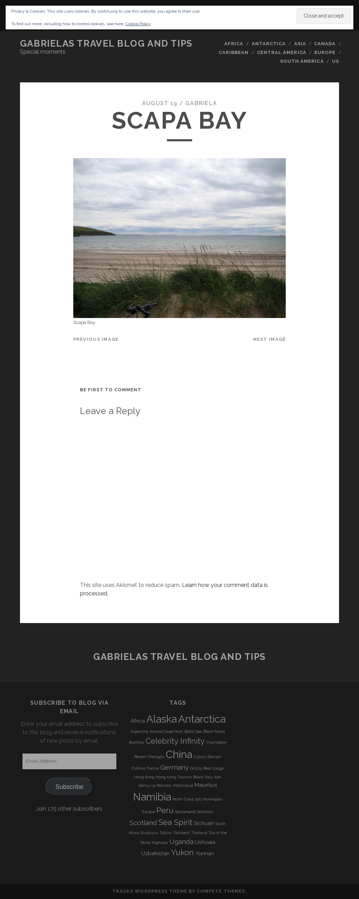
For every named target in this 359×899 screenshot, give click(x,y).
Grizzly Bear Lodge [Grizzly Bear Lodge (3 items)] (207, 768)
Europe (325, 52)
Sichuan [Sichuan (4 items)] (204, 823)
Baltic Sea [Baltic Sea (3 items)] (193, 731)
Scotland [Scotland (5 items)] (143, 822)
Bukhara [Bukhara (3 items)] (136, 742)
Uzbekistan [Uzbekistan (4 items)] (155, 853)
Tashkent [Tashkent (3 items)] (181, 833)
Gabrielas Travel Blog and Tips (106, 43)
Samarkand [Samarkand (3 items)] (185, 812)
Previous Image (96, 339)
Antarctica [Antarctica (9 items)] (201, 719)
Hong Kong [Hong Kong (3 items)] (144, 777)
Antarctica (269, 43)
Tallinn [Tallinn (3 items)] (166, 833)
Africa (233, 43)
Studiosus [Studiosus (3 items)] (149, 833)
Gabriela (201, 103)
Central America (281, 52)
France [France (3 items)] (153, 768)
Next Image (269, 339)
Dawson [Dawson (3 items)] (215, 757)
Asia (300, 43)
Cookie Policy (138, 23)
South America (302, 61)
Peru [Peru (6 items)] (165, 810)
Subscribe (69, 786)
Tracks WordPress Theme (149, 891)
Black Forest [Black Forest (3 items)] (214, 731)
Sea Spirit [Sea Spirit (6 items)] (175, 822)
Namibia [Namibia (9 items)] (152, 797)
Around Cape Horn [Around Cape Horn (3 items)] (166, 731)
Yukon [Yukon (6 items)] (182, 852)
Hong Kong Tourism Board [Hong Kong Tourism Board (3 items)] (180, 777)
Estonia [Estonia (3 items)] (138, 768)
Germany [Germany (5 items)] (174, 767)
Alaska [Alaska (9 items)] (161, 719)
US (335, 61)
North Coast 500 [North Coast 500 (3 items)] (186, 799)
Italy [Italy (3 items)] (209, 777)
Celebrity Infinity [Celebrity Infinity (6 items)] (175, 740)
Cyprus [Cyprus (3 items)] (200, 757)
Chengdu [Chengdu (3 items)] (156, 757)
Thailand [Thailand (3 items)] (199, 833)
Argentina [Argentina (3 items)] (139, 731)
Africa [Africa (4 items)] (137, 721)
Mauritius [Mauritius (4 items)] (206, 785)
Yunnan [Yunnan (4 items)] (204, 853)
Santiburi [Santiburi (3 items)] (205, 812)
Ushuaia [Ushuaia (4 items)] (205, 842)
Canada (325, 43)
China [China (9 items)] (179, 754)
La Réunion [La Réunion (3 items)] (161, 785)
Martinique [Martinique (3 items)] (183, 785)
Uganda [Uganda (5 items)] (181, 841)
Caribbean (234, 52)
